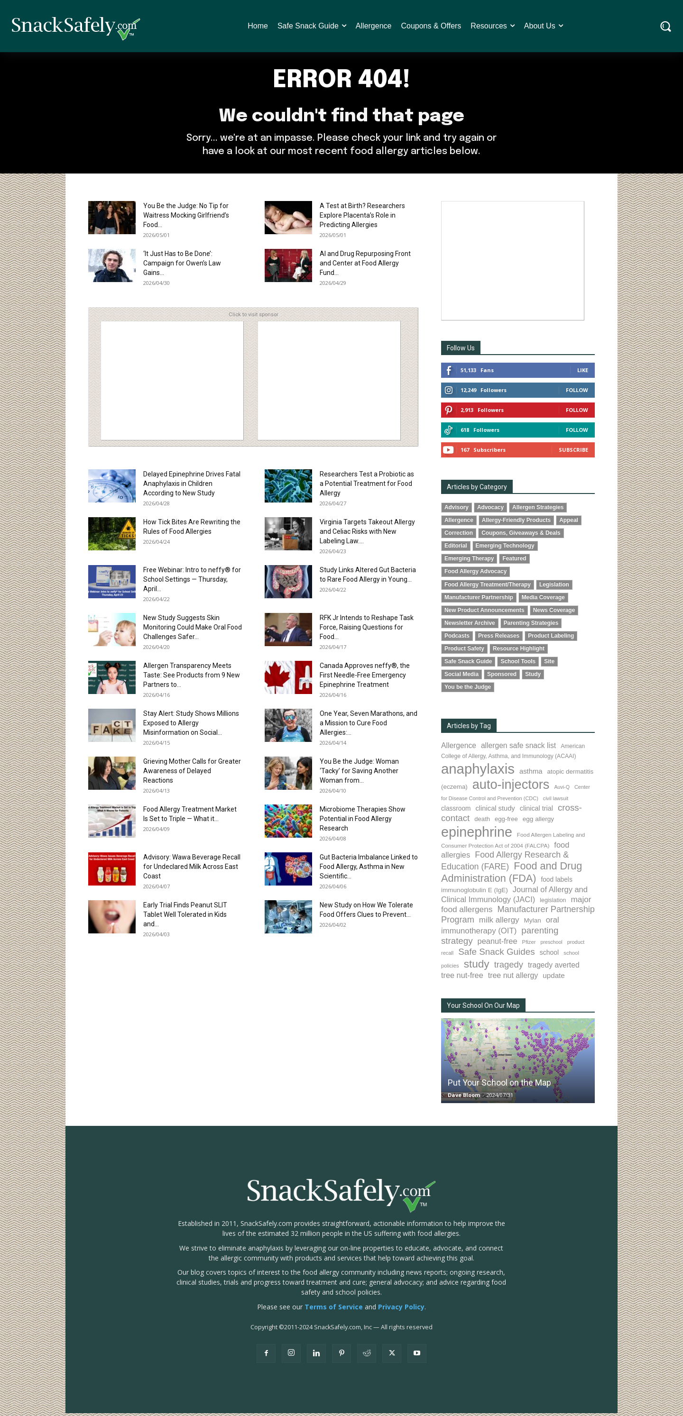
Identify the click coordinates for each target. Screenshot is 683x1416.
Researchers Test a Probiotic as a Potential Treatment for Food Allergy (367, 487)
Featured (514, 561)
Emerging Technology (505, 549)
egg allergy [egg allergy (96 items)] (538, 822)
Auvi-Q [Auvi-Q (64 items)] (562, 790)
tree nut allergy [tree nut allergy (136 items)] (513, 978)
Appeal (568, 523)
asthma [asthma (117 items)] (531, 774)
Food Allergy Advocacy (475, 574)
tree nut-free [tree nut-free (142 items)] (462, 978)
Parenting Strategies (531, 625)
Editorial (455, 549)
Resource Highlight (519, 651)
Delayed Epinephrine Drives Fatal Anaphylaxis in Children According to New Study (191, 487)
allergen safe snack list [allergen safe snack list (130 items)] (518, 749)
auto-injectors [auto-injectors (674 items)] (511, 787)
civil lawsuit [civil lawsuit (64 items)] (555, 801)
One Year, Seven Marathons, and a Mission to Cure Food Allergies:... (368, 726)
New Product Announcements (484, 613)
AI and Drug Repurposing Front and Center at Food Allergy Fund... (365, 266)
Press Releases (498, 638)
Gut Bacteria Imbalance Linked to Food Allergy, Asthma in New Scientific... (369, 870)
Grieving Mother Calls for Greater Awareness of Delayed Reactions (192, 774)
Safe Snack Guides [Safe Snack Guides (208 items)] (496, 954)
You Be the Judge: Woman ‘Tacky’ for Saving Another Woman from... (359, 774)
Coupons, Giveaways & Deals (521, 536)
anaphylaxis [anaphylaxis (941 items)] (478, 772)
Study (533, 677)
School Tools (517, 664)
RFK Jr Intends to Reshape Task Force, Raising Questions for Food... (367, 630)
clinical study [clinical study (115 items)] (495, 811)
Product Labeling (551, 638)
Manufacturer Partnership (478, 600)
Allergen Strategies (537, 510)
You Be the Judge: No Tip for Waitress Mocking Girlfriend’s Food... (186, 218)
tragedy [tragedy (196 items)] (508, 967)
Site (549, 664)
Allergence (458, 523)
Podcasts (457, 638)
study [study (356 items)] (476, 967)
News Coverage (554, 613)
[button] (666, 26)
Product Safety (464, 651)
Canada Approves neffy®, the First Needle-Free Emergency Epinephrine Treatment (365, 678)
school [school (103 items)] (549, 955)
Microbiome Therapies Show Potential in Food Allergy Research (363, 822)
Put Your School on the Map (499, 1085)
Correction (458, 536)
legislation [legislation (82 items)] (553, 903)
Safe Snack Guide (468, 664)
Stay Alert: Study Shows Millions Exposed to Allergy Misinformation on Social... (191, 726)
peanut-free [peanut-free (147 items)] (497, 944)
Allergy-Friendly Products (516, 523)
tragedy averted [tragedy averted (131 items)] (554, 968)
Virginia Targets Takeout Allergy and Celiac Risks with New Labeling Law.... (367, 534)
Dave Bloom (464, 1097)
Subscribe (573, 453)
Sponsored (502, 677)
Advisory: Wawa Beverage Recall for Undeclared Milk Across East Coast (191, 870)
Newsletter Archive (469, 625)
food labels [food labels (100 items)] (556, 882)
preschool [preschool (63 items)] (552, 945)
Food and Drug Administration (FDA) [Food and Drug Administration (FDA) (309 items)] (511, 875)
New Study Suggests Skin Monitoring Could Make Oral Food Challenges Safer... (192, 630)
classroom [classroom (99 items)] (456, 811)
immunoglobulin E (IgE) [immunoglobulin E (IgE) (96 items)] (474, 893)
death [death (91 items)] (482, 822)
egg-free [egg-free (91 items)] (506, 822)
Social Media (461, 677)
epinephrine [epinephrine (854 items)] (476, 834)
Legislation (554, 587)
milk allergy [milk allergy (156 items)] (499, 923)
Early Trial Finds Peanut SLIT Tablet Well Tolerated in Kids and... (185, 917)
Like (582, 373)
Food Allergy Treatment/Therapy (487, 587)
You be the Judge (467, 689)
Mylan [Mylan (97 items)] (532, 923)
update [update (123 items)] (553, 978)
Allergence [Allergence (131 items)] (458, 749)
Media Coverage (543, 600)
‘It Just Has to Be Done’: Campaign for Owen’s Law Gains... (182, 266)
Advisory (456, 510)
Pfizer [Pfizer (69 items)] (529, 945)
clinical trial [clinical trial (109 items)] (536, 811)
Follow (577, 393)
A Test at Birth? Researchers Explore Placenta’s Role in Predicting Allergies (362, 218)
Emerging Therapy (469, 561)
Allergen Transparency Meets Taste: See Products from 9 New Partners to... (191, 678)
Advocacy (490, 510)
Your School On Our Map (483, 1008)
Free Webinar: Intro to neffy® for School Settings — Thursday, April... (192, 582)
